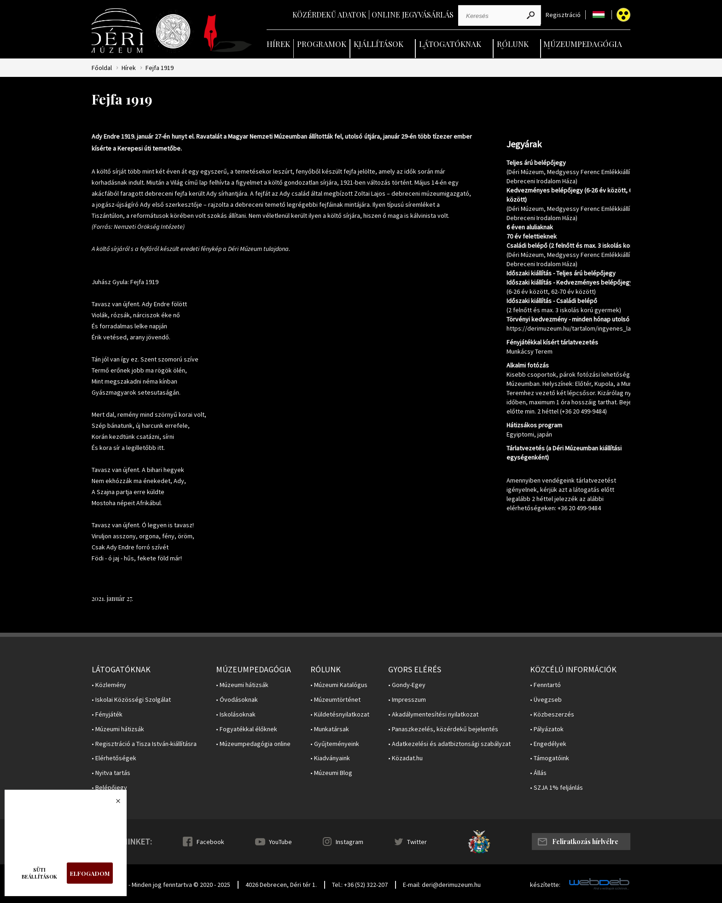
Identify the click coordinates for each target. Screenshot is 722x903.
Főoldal (102, 68)
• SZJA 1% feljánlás (556, 788)
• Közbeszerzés (552, 714)
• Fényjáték (107, 714)
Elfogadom (90, 873)
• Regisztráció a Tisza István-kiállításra (144, 744)
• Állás (538, 773)
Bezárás (113, 803)
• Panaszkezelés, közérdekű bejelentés (443, 729)
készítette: (545, 885)
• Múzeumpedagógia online (253, 744)
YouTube (280, 842)
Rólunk (513, 44)
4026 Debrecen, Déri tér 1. (281, 884)
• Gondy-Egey (406, 685)
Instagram (349, 842)
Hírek (278, 44)
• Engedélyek (548, 744)
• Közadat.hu (405, 758)
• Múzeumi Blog (331, 773)
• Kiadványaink (330, 758)
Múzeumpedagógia (582, 44)
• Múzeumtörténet (335, 700)
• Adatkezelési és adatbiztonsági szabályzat (449, 744)
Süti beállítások (39, 873)
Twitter (417, 842)
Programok (321, 44)
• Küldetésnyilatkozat (339, 714)
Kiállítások (378, 44)
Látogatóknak (450, 44)
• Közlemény (109, 685)
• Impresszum (407, 700)
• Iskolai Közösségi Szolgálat (131, 700)
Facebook (210, 842)
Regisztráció (563, 15)
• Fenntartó (545, 685)
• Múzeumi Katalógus (338, 685)
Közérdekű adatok (329, 14)
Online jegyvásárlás (413, 14)
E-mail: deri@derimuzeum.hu (442, 884)
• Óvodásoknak (237, 700)
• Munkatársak (329, 729)
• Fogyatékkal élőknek (246, 729)
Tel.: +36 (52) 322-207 (360, 884)
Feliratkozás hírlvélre (585, 841)
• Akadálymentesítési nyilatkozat (433, 714)
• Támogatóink (549, 758)
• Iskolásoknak (236, 714)
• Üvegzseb (546, 700)
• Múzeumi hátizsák (118, 729)
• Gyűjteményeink (334, 744)
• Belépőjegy (109, 788)
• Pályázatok (547, 729)
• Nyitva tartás (111, 773)
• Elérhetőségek (114, 758)
